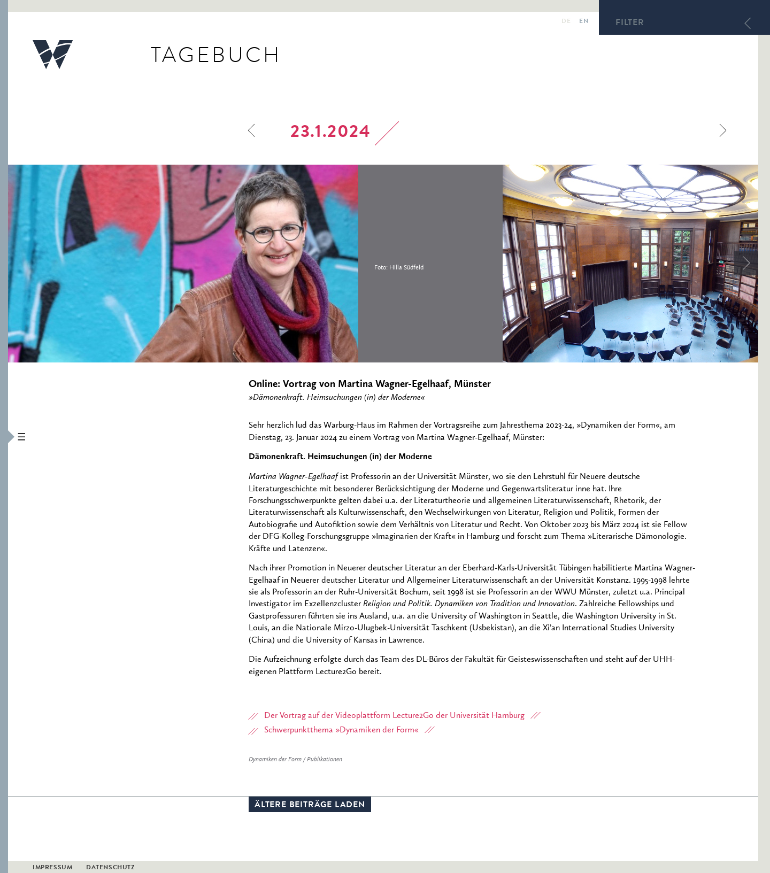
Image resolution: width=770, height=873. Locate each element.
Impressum (52, 868)
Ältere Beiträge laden (310, 805)
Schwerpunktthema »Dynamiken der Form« (341, 730)
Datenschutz (110, 868)
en (583, 22)
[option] (255, 263)
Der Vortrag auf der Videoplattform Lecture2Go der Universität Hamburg (394, 716)
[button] (4, 436)
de (566, 22)
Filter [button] (629, 23)
